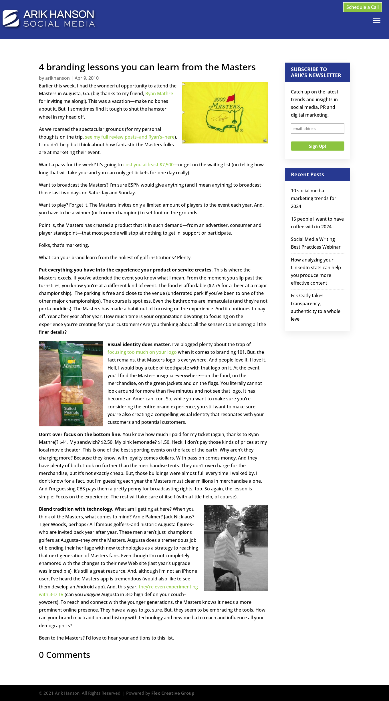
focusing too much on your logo (142, 352)
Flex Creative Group (172, 693)
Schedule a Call (362, 7)
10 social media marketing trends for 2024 (313, 198)
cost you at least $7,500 (148, 164)
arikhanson (57, 78)
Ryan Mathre (159, 93)
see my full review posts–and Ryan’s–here (129, 137)
